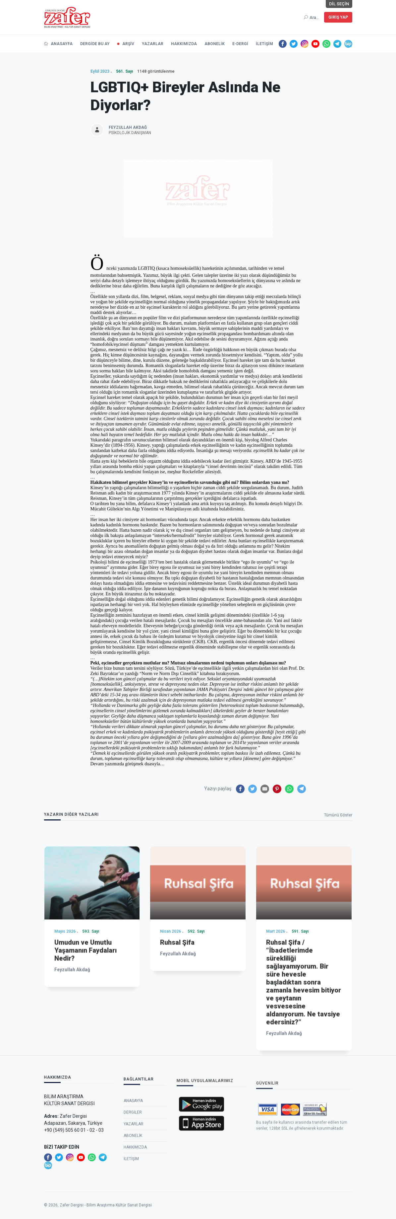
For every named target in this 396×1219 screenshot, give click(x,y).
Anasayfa (133, 1169)
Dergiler (133, 1181)
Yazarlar (133, 1192)
